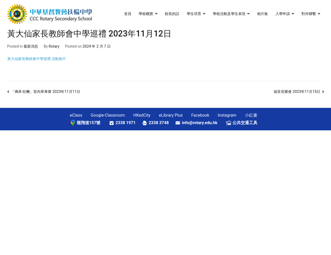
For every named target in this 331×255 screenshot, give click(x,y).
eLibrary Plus (171, 115)
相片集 (262, 14)
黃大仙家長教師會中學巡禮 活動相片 (36, 59)
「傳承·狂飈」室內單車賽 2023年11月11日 (45, 91)
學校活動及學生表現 (229, 14)
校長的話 (172, 14)
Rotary (54, 46)
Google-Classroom (108, 115)
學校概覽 (146, 14)
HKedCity (142, 115)
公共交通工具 (244, 122)
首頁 (127, 14)
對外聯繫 (309, 14)
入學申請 (282, 14)
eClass (76, 115)
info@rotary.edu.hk (203, 122)
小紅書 (251, 115)
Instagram (227, 115)
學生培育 (194, 14)
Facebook (200, 115)
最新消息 (31, 46)
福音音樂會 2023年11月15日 (297, 91)
